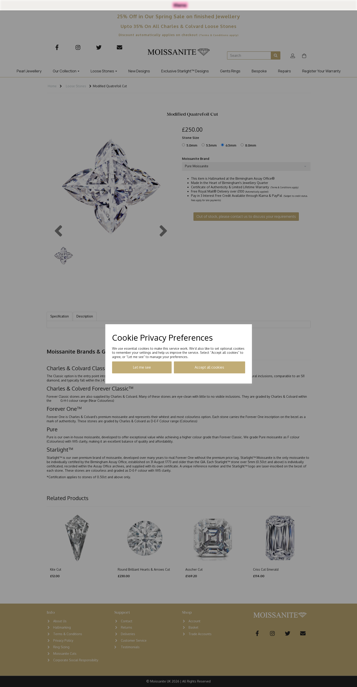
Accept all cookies (209, 367)
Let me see (142, 367)
